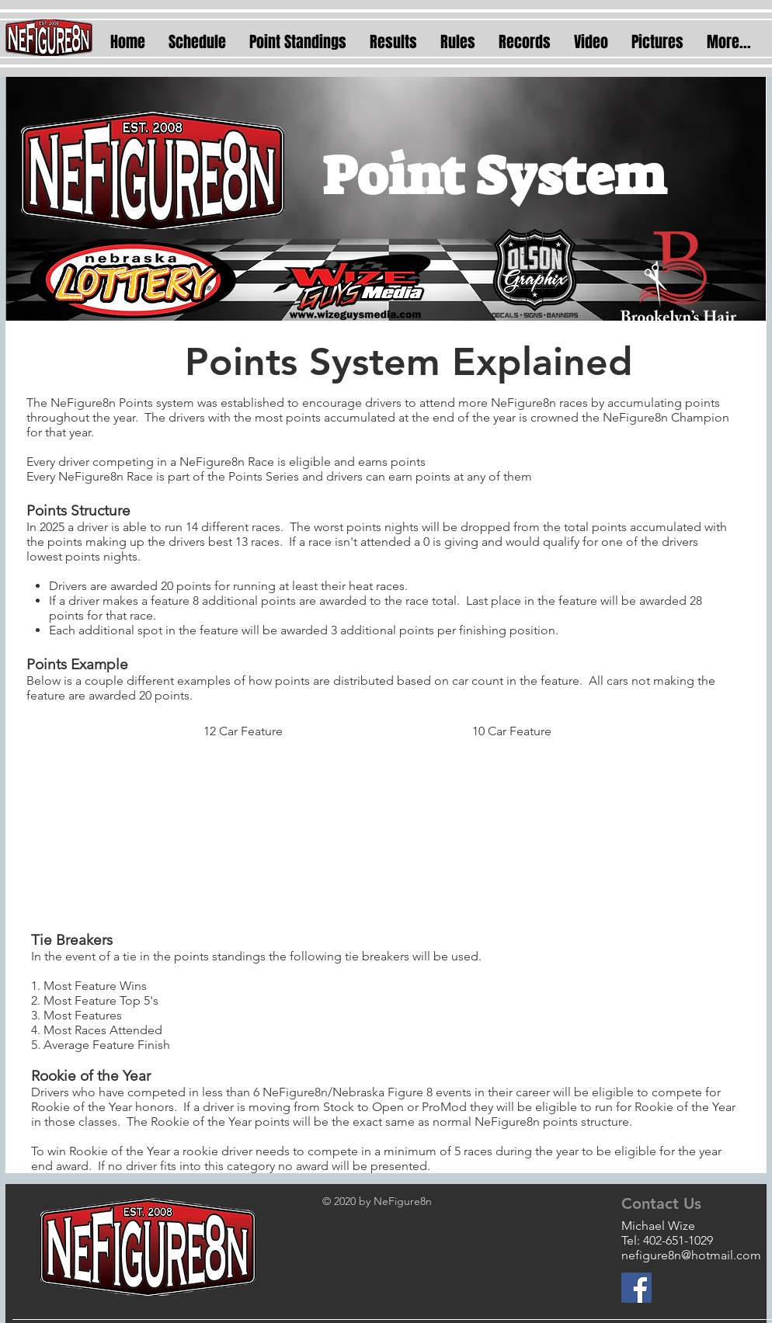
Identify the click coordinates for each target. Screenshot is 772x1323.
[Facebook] (636, 1288)
